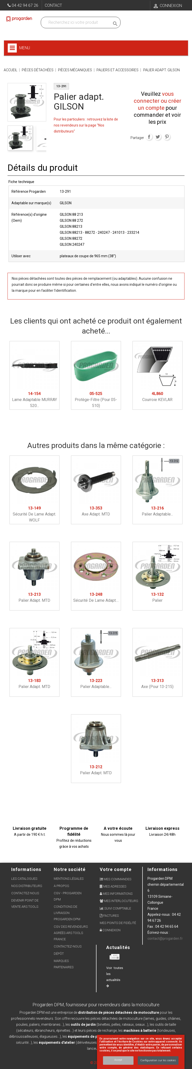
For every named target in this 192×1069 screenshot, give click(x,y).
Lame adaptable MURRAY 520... (34, 399)
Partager (149, 137)
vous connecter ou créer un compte (157, 101)
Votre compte (116, 869)
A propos (61, 886)
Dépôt (59, 954)
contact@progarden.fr (165, 938)
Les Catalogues (24, 878)
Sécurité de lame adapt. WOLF (34, 514)
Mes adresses (113, 886)
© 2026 (96, 1063)
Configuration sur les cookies (158, 1060)
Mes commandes (115, 879)
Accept (118, 1060)
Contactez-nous (25, 893)
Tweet (157, 137)
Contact (53, 5)
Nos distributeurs (26, 886)
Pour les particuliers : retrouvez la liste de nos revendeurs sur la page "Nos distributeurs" (86, 125)
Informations (163, 869)
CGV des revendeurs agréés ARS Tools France (71, 933)
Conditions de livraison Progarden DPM (67, 913)
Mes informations (116, 894)
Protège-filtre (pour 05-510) (96, 399)
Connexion (110, 930)
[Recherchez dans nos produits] (76, 22)
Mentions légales (69, 878)
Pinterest (167, 137)
